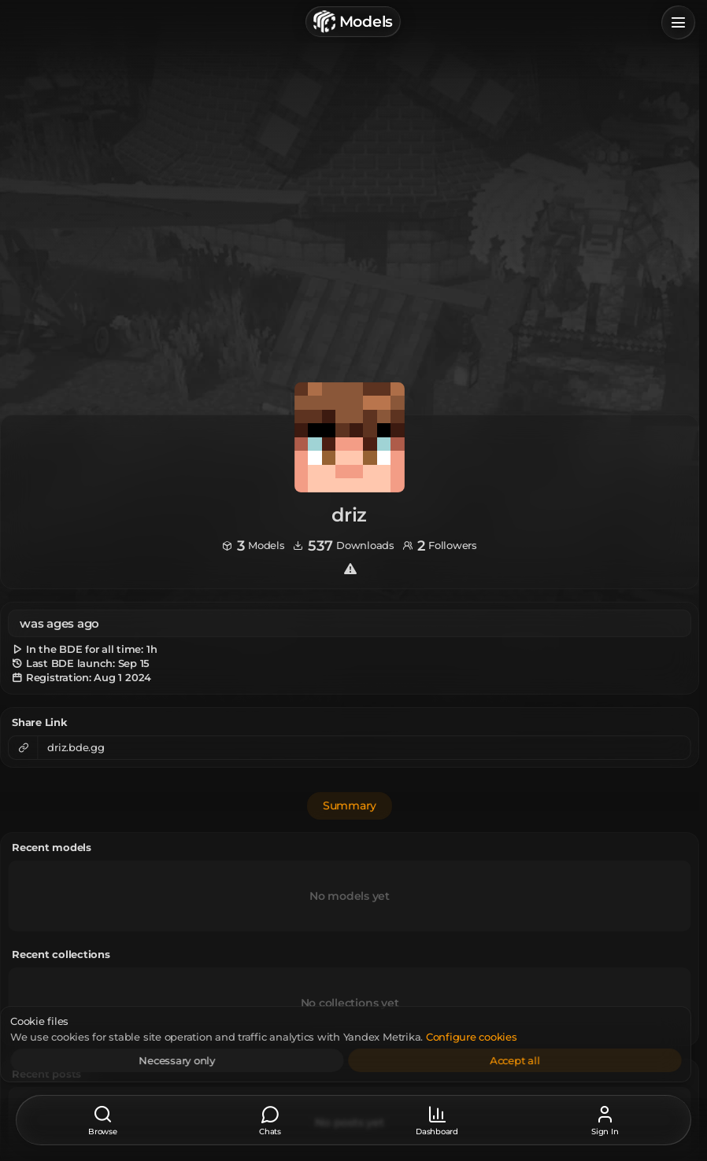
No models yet (349, 895)
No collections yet (350, 1002)
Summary (349, 805)
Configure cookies (500, 1036)
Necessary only (206, 1060)
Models (353, 21)
